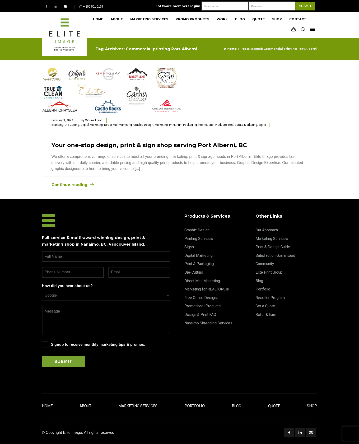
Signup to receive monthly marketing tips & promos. (98, 344)
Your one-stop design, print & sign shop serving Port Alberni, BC (149, 145)
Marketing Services (272, 238)
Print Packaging (187, 124)
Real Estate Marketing (242, 124)
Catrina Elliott (94, 120)
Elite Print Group (269, 272)
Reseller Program (270, 297)
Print (172, 124)
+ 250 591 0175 (90, 6)
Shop (312, 406)
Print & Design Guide (273, 247)
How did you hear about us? (67, 286)
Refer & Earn (266, 314)
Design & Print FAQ (200, 314)
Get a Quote (265, 306)
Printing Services (198, 238)
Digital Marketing (92, 124)
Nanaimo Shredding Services (208, 323)
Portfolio (263, 289)
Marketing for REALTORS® (206, 289)
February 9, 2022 (62, 120)
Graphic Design (143, 124)
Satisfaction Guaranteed (275, 255)
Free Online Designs (201, 297)
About (85, 406)
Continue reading (69, 184)
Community (265, 264)
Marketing (161, 124)
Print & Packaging (199, 264)
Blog (259, 281)
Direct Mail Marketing (118, 124)
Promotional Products (212, 124)
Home (47, 406)
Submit (305, 6)
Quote (274, 406)
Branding (57, 124)
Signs (262, 124)
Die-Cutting (72, 124)
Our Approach (267, 230)
